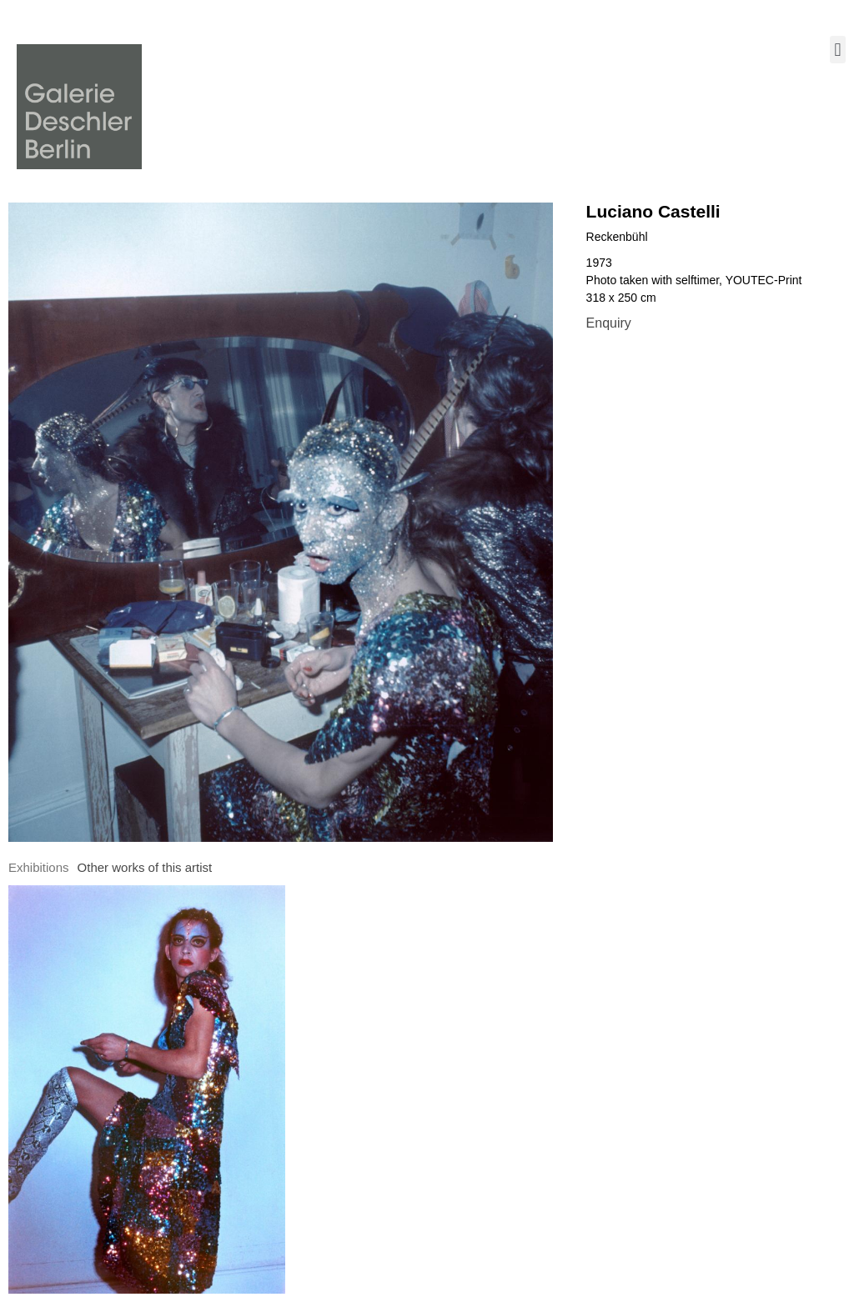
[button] (838, 49)
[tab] (38, 868)
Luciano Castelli (653, 211)
